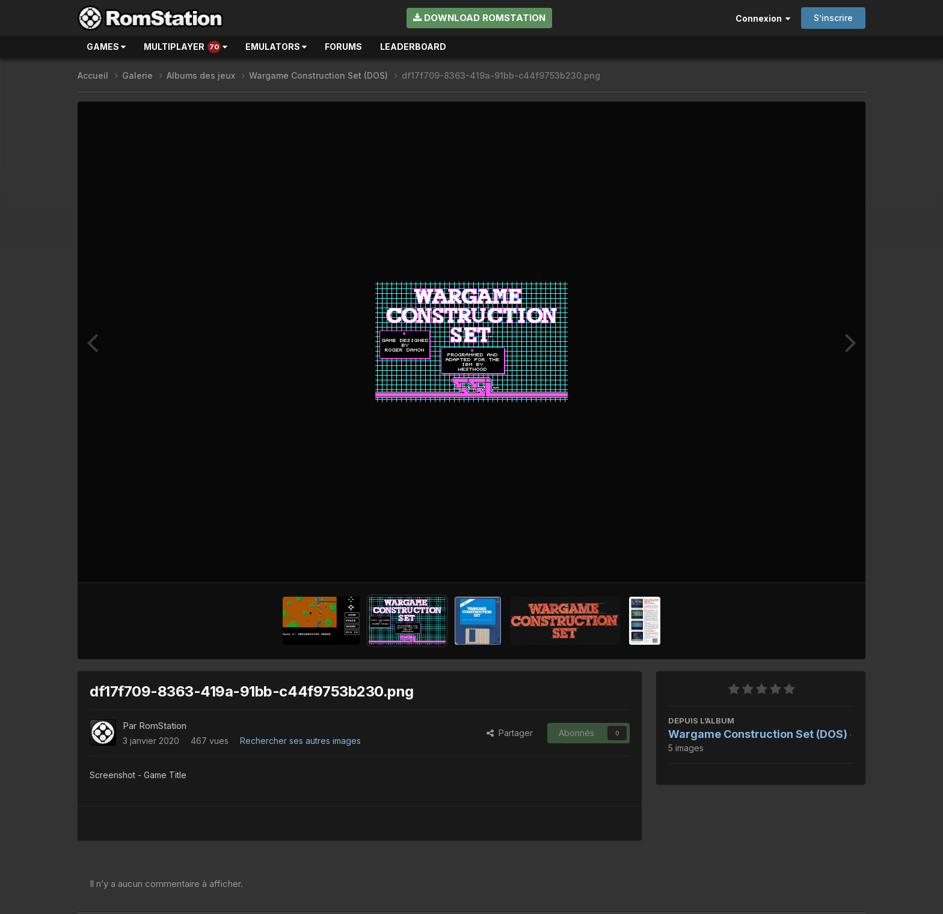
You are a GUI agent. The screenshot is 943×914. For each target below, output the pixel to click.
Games (106, 46)
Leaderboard (413, 46)
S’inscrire (833, 18)
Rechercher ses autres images (300, 741)
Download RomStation (479, 17)
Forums (343, 46)
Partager (510, 733)
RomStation (162, 725)
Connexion (763, 18)
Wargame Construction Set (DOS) (757, 734)
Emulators (276, 46)
